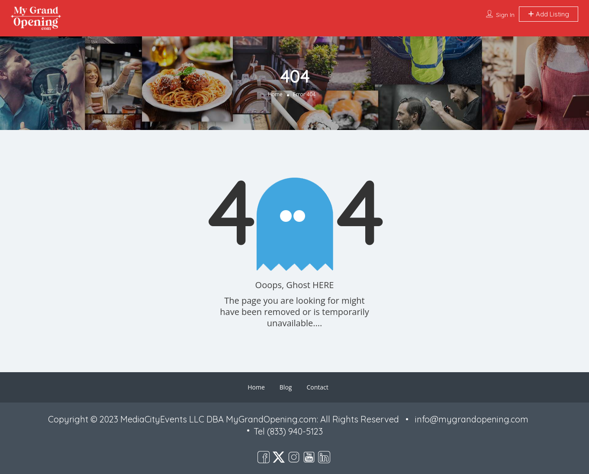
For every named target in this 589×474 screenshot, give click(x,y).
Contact (317, 387)
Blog (286, 387)
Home (275, 93)
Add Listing (548, 14)
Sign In (505, 15)
